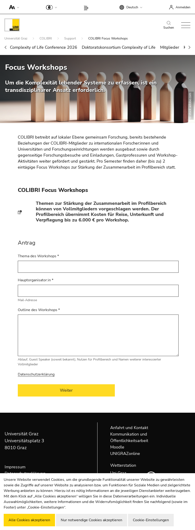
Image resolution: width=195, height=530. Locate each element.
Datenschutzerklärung (36, 374)
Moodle (117, 447)
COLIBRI (46, 38)
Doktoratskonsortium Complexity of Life (118, 47)
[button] (13, 7)
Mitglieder (169, 47)
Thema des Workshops (38, 256)
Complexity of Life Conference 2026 (43, 47)
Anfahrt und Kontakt (129, 427)
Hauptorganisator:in (35, 280)
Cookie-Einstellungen (151, 520)
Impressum (15, 467)
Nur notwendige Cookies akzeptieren (91, 520)
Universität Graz (16, 38)
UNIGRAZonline (125, 453)
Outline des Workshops (39, 309)
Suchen (168, 25)
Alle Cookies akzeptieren (29, 520)
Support (70, 38)
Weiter (66, 390)
